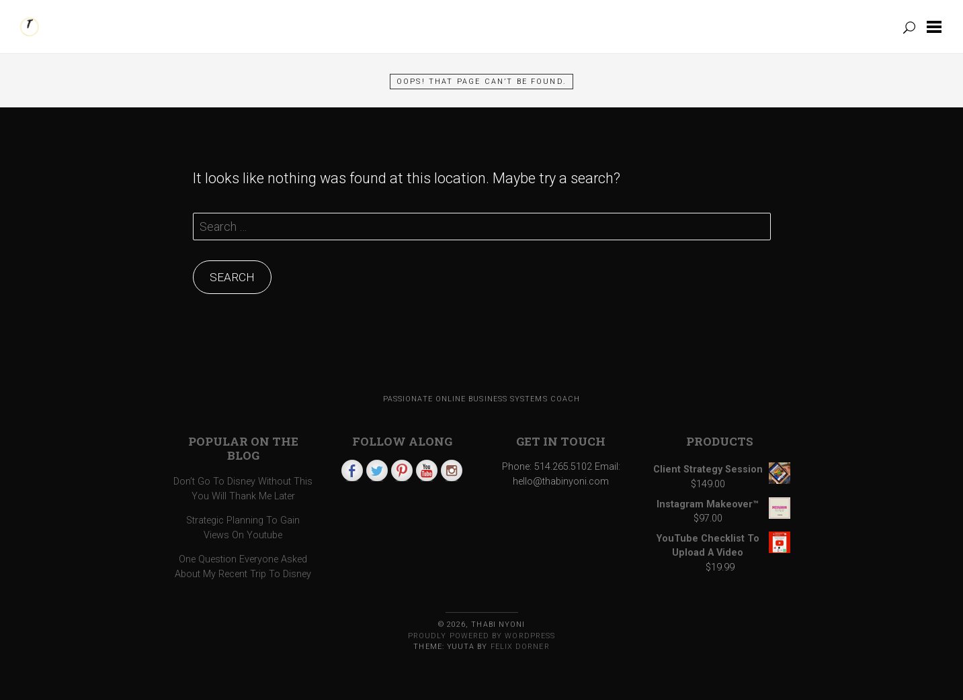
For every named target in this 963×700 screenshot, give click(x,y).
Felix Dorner (520, 646)
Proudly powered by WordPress (481, 636)
